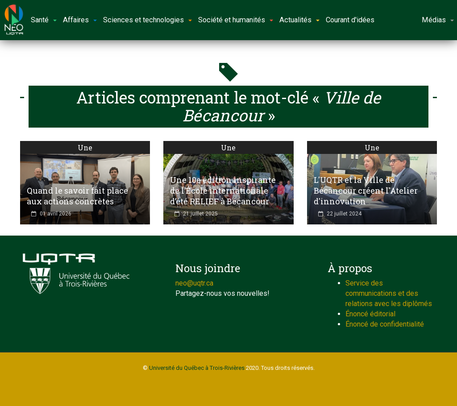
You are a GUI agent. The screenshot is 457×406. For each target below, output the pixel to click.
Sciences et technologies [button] (147, 20)
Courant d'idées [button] (350, 20)
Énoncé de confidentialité (384, 324)
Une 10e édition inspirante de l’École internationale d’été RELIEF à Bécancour (223, 190)
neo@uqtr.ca (194, 283)
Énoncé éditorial (370, 314)
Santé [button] (44, 20)
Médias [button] (438, 20)
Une (85, 147)
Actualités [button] (299, 20)
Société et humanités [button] (235, 20)
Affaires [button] (80, 20)
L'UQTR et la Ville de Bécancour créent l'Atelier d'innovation (366, 190)
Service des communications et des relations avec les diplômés (388, 293)
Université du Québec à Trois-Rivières (197, 368)
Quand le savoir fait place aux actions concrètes (77, 196)
